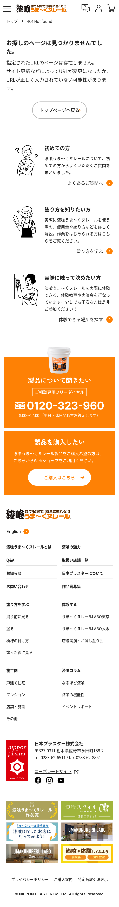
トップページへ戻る (59, 110)
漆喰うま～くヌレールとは (28, 547)
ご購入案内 (63, 879)
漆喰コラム (71, 670)
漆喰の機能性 (73, 694)
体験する (69, 604)
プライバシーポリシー (30, 879)
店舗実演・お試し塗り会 (82, 640)
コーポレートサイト (56, 771)
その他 (12, 718)
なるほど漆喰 (73, 683)
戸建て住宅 (15, 683)
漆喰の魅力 (71, 547)
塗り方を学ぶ (17, 604)
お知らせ (13, 573)
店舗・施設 (15, 706)
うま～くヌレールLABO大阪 (85, 628)
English (17, 531)
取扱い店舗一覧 (75, 560)
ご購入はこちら (59, 477)
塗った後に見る (19, 652)
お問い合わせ (17, 586)
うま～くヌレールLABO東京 (85, 616)
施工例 (12, 670)
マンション (15, 694)
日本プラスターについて (82, 573)
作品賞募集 (71, 586)
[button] (7, 9)
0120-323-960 (65, 405)
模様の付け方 (17, 640)
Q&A (10, 560)
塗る (10, 628)
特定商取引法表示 (93, 879)
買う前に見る (17, 616)
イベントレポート (77, 706)
